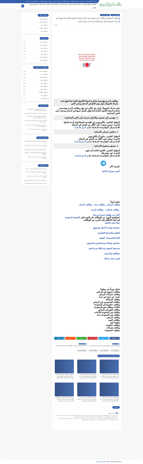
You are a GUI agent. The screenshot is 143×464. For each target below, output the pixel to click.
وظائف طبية (43, 51)
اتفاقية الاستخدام (88, 1)
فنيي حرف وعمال (112, 258)
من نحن (95, 1)
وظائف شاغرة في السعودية (103, 461)
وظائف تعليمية (43, 57)
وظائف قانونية (43, 60)
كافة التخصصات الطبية (109, 238)
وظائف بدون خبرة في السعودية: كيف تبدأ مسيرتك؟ (37, 130)
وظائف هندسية (82, 350)
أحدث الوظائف (66, 1)
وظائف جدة (99, 204)
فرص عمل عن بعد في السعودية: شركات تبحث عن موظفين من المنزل (35, 125)
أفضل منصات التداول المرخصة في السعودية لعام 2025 (35, 146)
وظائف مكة (44, 83)
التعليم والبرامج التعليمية (109, 233)
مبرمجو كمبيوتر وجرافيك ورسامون (104, 248)
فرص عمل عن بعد (57, 1)
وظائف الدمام (105, 15)
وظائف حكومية (43, 28)
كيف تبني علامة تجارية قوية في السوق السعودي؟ (35, 183)
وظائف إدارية (115, 15)
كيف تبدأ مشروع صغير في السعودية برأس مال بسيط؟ (35, 172)
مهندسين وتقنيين (33, 4)
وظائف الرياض (113, 204)
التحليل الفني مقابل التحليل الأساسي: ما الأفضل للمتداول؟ (35, 153)
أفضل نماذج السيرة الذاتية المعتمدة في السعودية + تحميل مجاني (35, 121)
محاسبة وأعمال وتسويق (74, 4)
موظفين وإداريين (86, 4)
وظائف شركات (112, 210)
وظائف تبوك (43, 95)
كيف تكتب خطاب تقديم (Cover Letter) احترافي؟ (35, 113)
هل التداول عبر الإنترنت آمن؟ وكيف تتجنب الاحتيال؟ (36, 157)
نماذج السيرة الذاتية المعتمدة (45, 1)
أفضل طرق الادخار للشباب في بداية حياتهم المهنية (36, 176)
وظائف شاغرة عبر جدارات (32, 1)
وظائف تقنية (43, 48)
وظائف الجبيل (43, 89)
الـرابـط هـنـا (80, 127)
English (94, 4)
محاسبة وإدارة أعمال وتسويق (106, 228)
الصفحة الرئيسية (72, 217)
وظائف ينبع (44, 98)
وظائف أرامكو (43, 22)
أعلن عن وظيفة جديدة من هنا (106, 215)
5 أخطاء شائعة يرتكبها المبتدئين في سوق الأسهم (35, 149)
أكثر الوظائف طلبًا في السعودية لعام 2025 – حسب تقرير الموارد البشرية (36, 117)
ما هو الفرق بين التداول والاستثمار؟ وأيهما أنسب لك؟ (35, 141)
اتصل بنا (81, 1)
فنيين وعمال (42, 4)
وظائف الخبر (43, 80)
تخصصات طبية (55, 4)
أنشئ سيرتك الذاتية (110, 171)
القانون (94, 7)
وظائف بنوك (44, 25)
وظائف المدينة (43, 86)
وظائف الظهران (43, 92)
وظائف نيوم (44, 31)
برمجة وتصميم (63, 4)
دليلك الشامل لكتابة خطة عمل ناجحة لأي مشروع (35, 180)
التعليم (48, 4)
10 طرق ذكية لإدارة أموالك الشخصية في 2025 (36, 168)
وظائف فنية (44, 54)
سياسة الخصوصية (75, 1)
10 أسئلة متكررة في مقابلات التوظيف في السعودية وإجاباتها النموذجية (37, 109)
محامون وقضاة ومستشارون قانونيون (103, 243)
